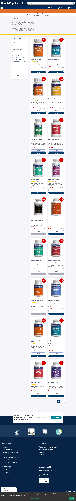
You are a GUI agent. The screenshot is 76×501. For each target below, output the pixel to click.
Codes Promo (43, 454)
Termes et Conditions (8, 460)
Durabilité (41, 452)
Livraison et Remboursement (10, 452)
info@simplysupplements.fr (46, 470)
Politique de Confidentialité (10, 462)
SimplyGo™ (6, 472)
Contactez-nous (7, 449)
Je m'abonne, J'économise (46, 449)
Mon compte (6, 447)
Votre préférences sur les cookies (11, 457)
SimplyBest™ (6, 470)
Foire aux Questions (8, 454)
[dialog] (38, 496)
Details (38, 69)
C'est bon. (71, 498)
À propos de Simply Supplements (48, 447)
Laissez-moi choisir (34, 498)
